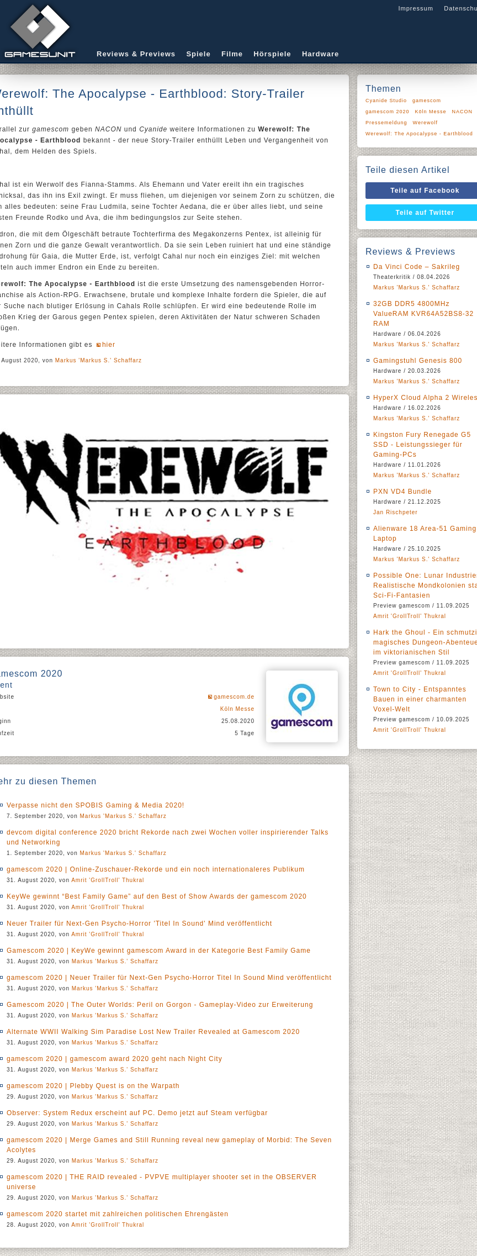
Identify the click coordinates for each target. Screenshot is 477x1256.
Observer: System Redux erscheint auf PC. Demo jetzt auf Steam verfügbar (137, 1113)
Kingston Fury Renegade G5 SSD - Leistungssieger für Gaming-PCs (422, 444)
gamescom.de (234, 697)
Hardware (320, 54)
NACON (462, 111)
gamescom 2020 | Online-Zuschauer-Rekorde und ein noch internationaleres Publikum (156, 869)
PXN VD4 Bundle (402, 491)
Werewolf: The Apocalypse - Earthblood (419, 133)
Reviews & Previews (136, 54)
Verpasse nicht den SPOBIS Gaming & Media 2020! (95, 805)
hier (108, 345)
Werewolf (425, 122)
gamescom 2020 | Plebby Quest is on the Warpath (93, 1086)
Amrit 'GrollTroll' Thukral (107, 880)
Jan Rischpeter (395, 512)
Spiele (198, 54)
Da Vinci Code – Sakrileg (416, 267)
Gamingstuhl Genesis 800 (417, 361)
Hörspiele (272, 54)
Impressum (415, 8)
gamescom (426, 100)
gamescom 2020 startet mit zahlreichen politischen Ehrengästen (118, 1214)
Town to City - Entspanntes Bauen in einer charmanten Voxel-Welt (420, 699)
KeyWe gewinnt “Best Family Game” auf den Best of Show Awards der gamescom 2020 (157, 896)
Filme (232, 54)
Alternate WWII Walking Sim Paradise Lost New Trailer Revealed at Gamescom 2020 (153, 1032)
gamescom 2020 (387, 111)
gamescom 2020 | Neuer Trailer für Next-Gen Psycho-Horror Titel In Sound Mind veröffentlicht (169, 977)
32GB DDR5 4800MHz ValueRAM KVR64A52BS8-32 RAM (423, 314)
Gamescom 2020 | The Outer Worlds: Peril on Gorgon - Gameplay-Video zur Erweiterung (160, 1005)
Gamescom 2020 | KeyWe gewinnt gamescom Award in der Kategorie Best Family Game (159, 950)
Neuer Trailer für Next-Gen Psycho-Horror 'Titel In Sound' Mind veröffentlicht (139, 923)
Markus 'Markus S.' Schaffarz (98, 360)
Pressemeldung (386, 122)
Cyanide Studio (386, 100)
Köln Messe (237, 709)
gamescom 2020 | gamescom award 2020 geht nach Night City (114, 1059)
